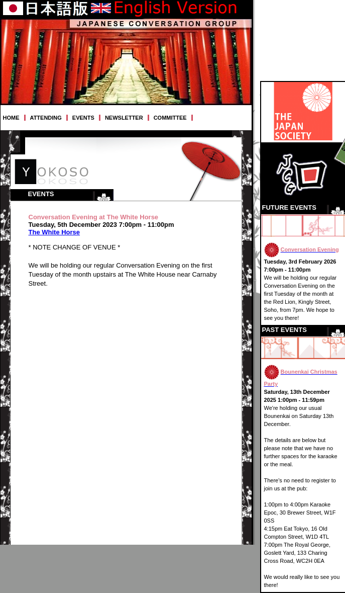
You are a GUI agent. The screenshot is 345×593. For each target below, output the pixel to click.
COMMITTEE (170, 118)
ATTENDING (46, 118)
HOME (11, 118)
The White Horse (54, 232)
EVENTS (83, 118)
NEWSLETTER (124, 118)
